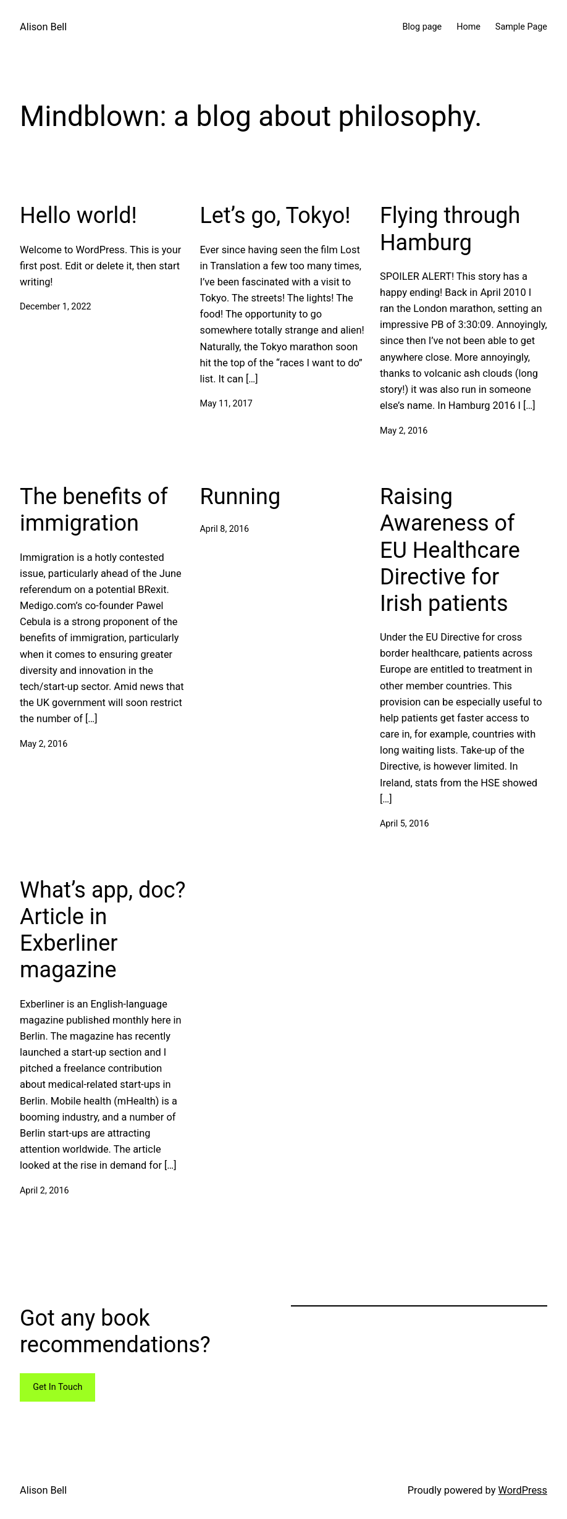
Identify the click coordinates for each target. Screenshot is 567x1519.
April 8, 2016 (224, 529)
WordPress (523, 1490)
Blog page (422, 27)
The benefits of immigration (94, 510)
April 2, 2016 (44, 1190)
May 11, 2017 (226, 403)
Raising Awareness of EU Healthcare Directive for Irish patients (450, 550)
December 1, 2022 (55, 306)
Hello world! (78, 216)
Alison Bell (43, 27)
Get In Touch (57, 1387)
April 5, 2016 (404, 823)
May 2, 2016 (403, 431)
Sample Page (521, 27)
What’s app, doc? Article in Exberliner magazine (103, 930)
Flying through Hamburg (450, 229)
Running (240, 497)
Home (468, 27)
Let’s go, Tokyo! (275, 216)
